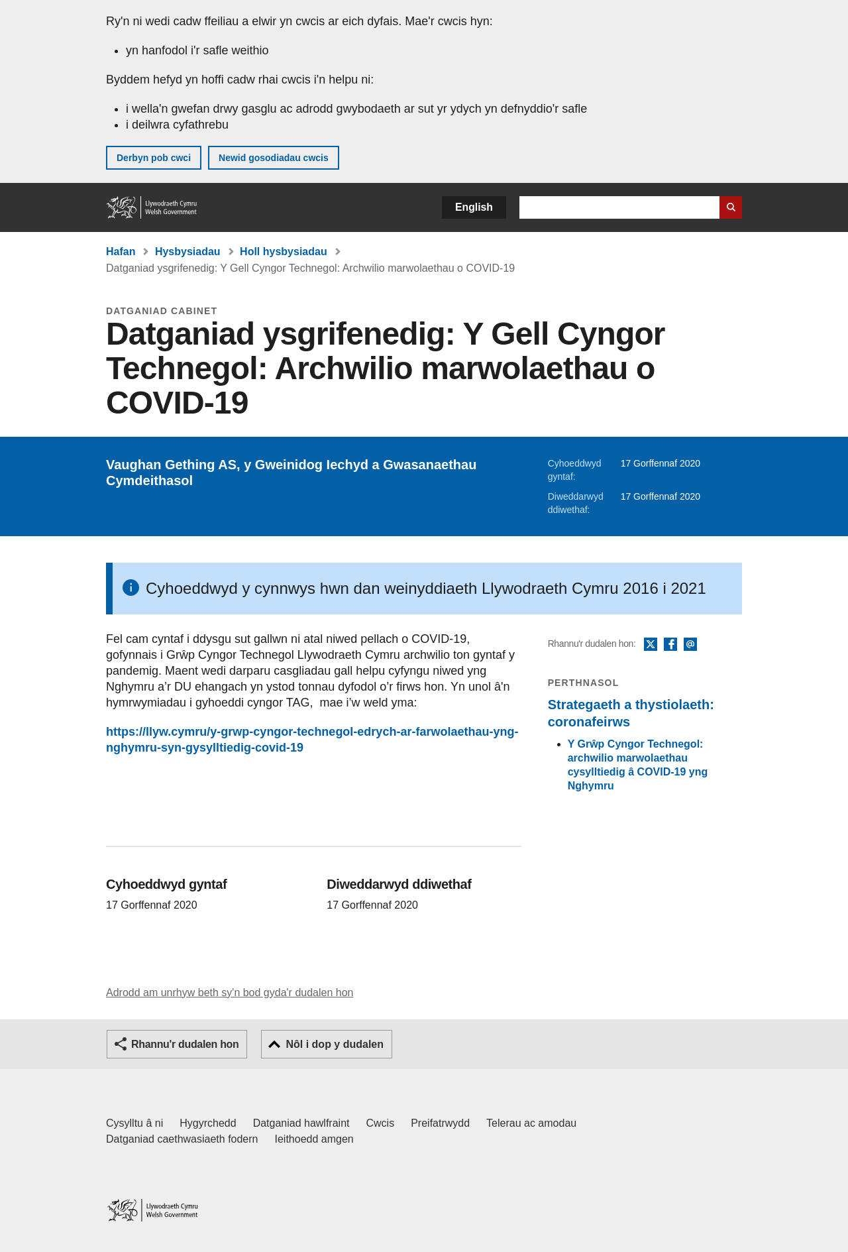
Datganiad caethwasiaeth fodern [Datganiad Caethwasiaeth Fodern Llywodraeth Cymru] (182, 1139)
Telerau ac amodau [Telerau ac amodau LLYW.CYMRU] (531, 1123)
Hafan (120, 251)
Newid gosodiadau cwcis (274, 157)
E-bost (690, 645)
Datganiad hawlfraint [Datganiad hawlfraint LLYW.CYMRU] (301, 1123)
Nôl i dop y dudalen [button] (335, 1044)
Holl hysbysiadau (283, 251)
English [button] (474, 207)
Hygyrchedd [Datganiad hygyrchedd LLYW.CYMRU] (208, 1123)
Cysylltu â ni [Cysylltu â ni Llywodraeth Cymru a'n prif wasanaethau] (134, 1123)
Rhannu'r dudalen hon (184, 1044)
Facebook (670, 645)
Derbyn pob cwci (154, 157)
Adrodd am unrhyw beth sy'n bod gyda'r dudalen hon (229, 992)
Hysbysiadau (188, 251)
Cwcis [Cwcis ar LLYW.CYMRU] (380, 1123)
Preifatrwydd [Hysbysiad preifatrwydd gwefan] (440, 1123)
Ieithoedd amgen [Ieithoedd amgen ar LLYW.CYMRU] (314, 1139)
